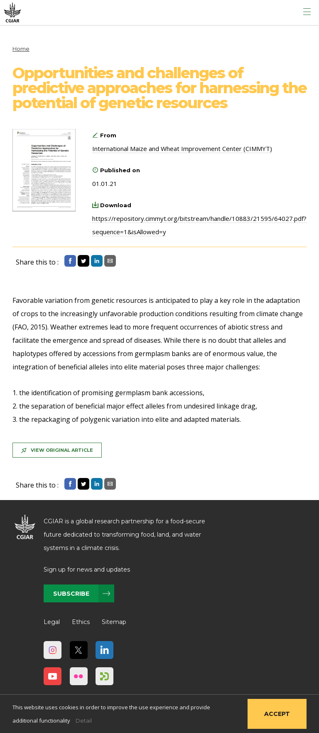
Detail (84, 720)
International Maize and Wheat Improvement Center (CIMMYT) (182, 148)
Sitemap (114, 622)
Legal (52, 622)
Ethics (81, 622)
